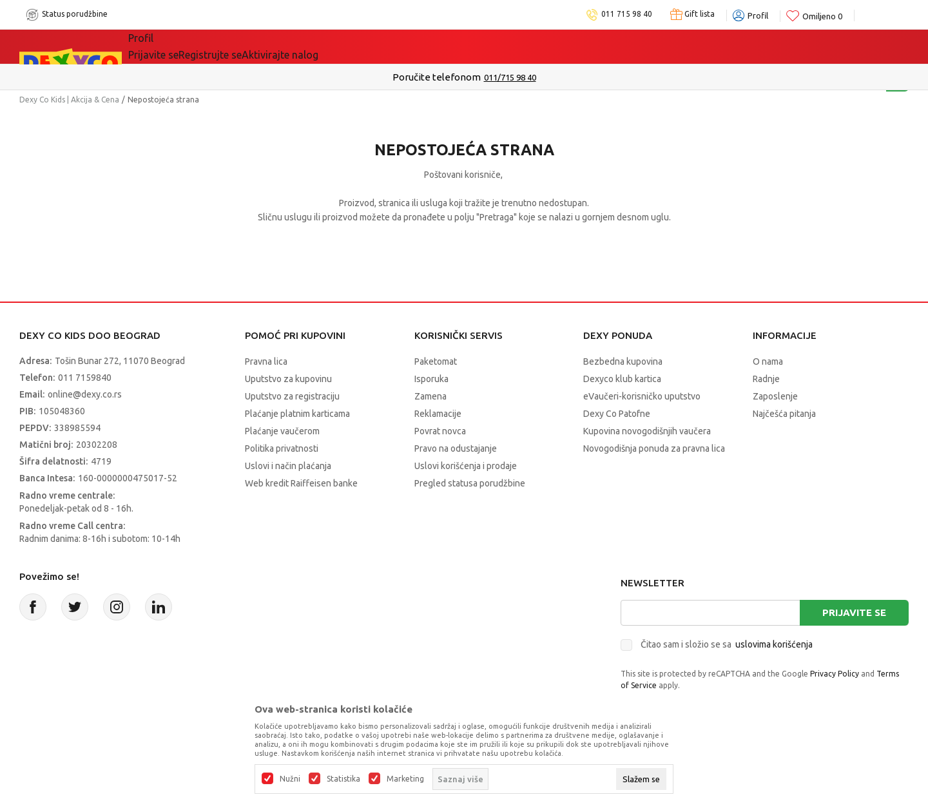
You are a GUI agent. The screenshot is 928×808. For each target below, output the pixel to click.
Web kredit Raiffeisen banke (301, 483)
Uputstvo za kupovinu (288, 379)
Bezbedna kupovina (622, 361)
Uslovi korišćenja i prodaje (465, 466)
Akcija (260, 46)
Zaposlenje (775, 396)
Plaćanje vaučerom (282, 431)
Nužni (290, 779)
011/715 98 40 (510, 77)
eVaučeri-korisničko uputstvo (642, 396)
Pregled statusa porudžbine (469, 483)
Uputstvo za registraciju (292, 396)
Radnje (766, 379)
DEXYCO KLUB (455, 46)
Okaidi (538, 46)
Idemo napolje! (346, 46)
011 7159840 (84, 377)
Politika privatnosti (281, 448)
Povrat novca (440, 431)
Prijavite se (854, 612)
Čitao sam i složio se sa (727, 644)
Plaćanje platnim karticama (297, 414)
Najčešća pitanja (784, 414)
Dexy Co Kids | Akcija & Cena (69, 99)
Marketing (405, 779)
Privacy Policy (834, 673)
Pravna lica (266, 361)
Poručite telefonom (436, 77)
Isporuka (431, 379)
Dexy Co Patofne (616, 414)
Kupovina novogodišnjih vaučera (647, 431)
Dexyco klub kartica (622, 379)
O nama (768, 361)
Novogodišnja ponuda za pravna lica (654, 448)
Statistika (343, 779)
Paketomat (435, 361)
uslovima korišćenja (774, 644)
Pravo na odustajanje (455, 448)
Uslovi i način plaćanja (288, 466)
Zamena (430, 396)
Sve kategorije (181, 46)
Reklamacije (437, 414)
